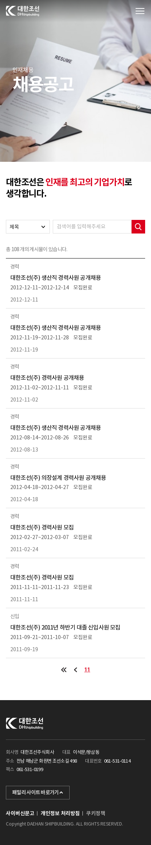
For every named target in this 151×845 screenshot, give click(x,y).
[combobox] (28, 226)
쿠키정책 (95, 813)
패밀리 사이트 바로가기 (37, 792)
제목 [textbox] (14, 227)
